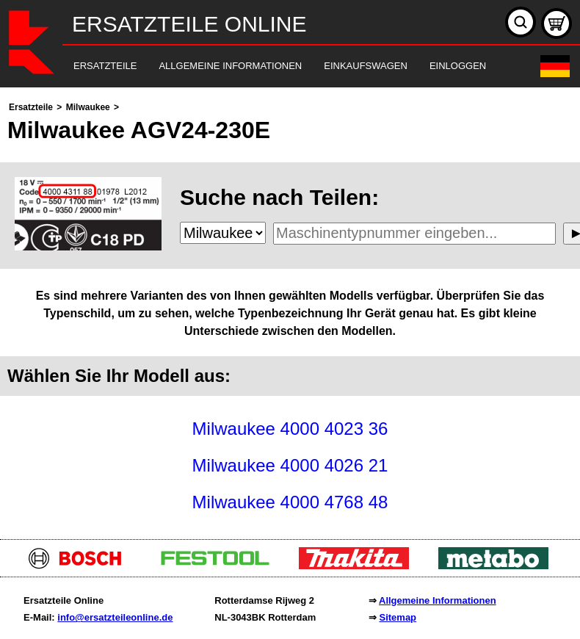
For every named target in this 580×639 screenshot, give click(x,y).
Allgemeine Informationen (437, 600)
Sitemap (397, 617)
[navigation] (270, 66)
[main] (290, 309)
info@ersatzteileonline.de (115, 617)
